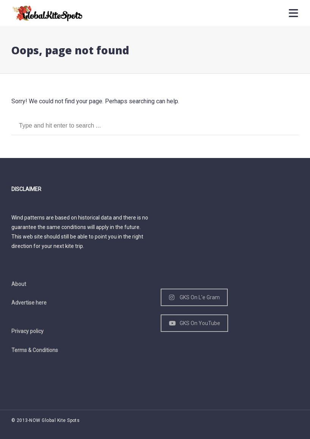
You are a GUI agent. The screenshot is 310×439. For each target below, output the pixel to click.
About (18, 284)
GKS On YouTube (194, 323)
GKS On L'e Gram (194, 297)
